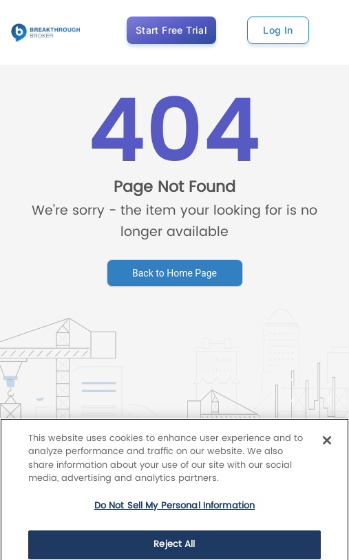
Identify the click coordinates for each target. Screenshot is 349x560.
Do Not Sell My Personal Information (174, 516)
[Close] (327, 450)
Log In (278, 30)
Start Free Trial (171, 30)
